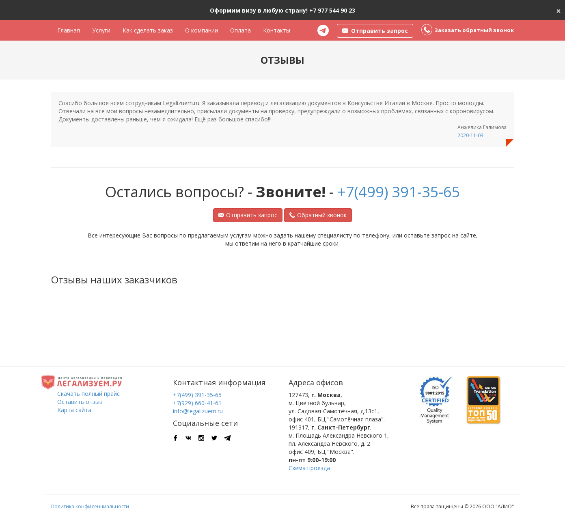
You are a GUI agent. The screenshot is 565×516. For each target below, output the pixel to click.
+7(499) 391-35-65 (398, 192)
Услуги (101, 30)
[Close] (558, 10)
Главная (68, 30)
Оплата (240, 30)
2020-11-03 (470, 135)
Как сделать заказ (148, 30)
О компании (201, 30)
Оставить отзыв (80, 402)
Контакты (276, 30)
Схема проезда (309, 468)
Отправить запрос (247, 215)
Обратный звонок (318, 215)
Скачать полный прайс (88, 393)
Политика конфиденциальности (90, 506)
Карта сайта (74, 410)
